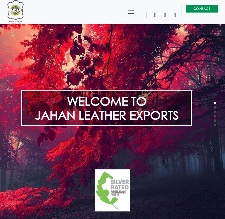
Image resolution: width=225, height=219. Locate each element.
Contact (201, 8)
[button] (215, 103)
